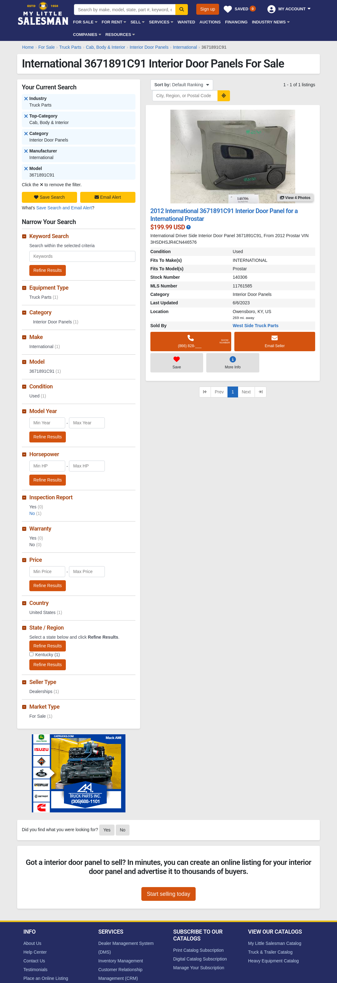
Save (176, 362)
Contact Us (34, 960)
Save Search (49, 197)
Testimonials (35, 969)
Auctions (210, 22)
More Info (232, 362)
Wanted (186, 22)
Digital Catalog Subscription (200, 958)
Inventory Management (120, 960)
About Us (32, 943)
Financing (236, 22)
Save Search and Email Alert (64, 207)
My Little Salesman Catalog (274, 943)
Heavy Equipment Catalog (273, 960)
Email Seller (274, 341)
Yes (106, 829)
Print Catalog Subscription (198, 950)
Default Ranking (181, 84)
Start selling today (168, 894)
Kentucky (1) (47, 654)
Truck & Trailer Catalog (270, 952)
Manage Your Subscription (198, 967)
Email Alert (108, 197)
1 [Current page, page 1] (233, 391)
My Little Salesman (43, 13)
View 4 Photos (295, 198)
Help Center (35, 952)
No (35, 513)
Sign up (207, 9)
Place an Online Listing (45, 978)
